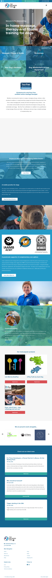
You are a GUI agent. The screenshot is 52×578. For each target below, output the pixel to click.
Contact (28, 555)
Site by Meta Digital (44, 576)
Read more (7, 337)
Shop (28, 551)
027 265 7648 (7, 545)
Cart (5, 564)
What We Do (6, 555)
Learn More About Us (9, 275)
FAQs (5, 557)
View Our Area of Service (10, 199)
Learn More (26, 173)
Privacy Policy (6, 566)
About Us (6, 553)
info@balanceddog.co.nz (10, 543)
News (28, 553)
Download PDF (26, 496)
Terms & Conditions (8, 568)
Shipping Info (29, 557)
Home (5, 551)
